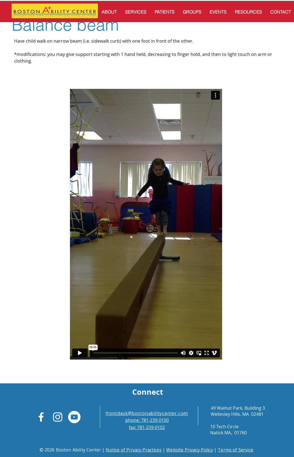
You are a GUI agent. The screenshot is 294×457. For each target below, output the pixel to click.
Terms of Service (235, 450)
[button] (109, 12)
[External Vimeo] (146, 224)
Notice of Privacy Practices (133, 450)
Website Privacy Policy (189, 450)
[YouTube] (74, 417)
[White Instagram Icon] (57, 417)
